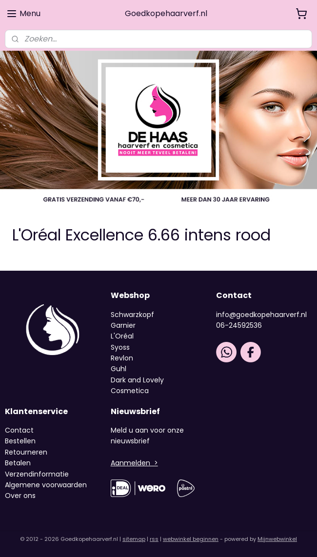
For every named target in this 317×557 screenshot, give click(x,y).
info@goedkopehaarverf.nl (261, 314)
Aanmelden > (134, 463)
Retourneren (26, 452)
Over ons (21, 495)
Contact (19, 430)
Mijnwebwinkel (277, 539)
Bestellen (20, 441)
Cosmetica (130, 391)
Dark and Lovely (137, 380)
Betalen (18, 463)
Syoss (120, 347)
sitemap (133, 539)
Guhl (118, 369)
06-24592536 (239, 325)
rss (154, 539)
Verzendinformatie (37, 474)
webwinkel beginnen (190, 539)
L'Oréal (122, 336)
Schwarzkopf (132, 314)
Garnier (123, 325)
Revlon (122, 358)
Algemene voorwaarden (46, 485)
